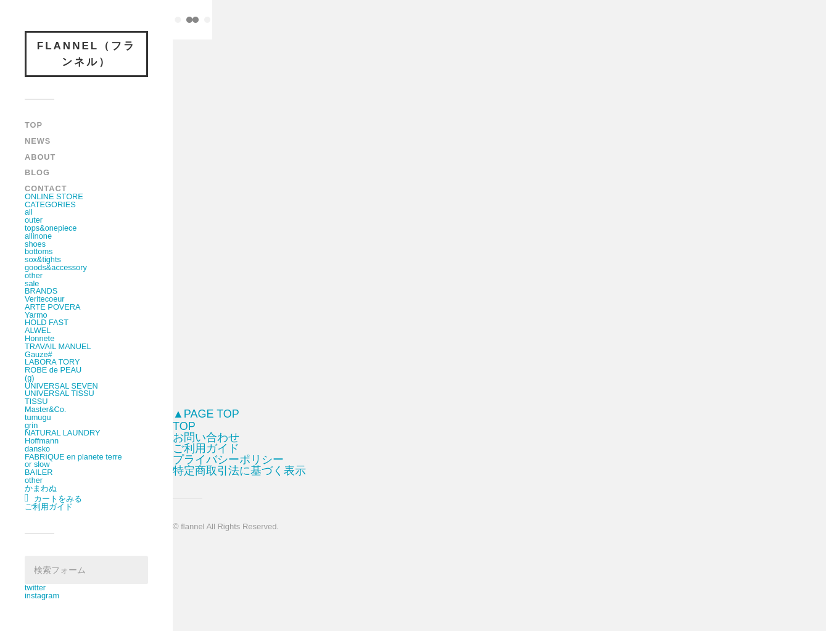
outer (34, 220)
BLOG (37, 172)
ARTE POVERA (53, 306)
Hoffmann (42, 440)
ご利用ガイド (49, 506)
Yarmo (36, 315)
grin (31, 425)
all (29, 212)
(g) (30, 377)
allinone (38, 236)
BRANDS (41, 290)
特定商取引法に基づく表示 (239, 470)
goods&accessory (56, 267)
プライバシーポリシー (228, 459)
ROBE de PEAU (53, 369)
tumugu (38, 417)
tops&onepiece (50, 228)
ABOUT (40, 157)
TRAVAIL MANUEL (58, 346)
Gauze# (38, 354)
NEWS (38, 141)
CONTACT (46, 188)
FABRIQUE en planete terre (73, 456)
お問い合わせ (206, 437)
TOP (34, 125)
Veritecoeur (45, 298)
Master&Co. (45, 409)
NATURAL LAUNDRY (62, 432)
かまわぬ (41, 488)
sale (32, 283)
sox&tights (43, 259)
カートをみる (53, 498)
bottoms (38, 251)
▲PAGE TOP (206, 414)
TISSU (36, 401)
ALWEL (38, 330)
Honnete (39, 338)
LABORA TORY (52, 361)
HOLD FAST (46, 322)
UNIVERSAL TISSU (59, 393)
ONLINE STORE (54, 196)
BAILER (38, 472)
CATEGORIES (50, 204)
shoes (35, 244)
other (34, 275)
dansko (37, 448)
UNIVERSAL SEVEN (61, 385)
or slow (37, 464)
